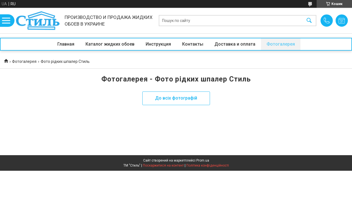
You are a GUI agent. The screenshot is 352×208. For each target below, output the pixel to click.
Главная (65, 44)
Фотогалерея (281, 44)
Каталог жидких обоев (110, 44)
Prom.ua (202, 160)
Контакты (192, 44)
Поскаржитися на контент (163, 165)
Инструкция (158, 44)
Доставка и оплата (234, 44)
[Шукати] (309, 21)
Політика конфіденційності (207, 165)
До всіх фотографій (176, 98)
